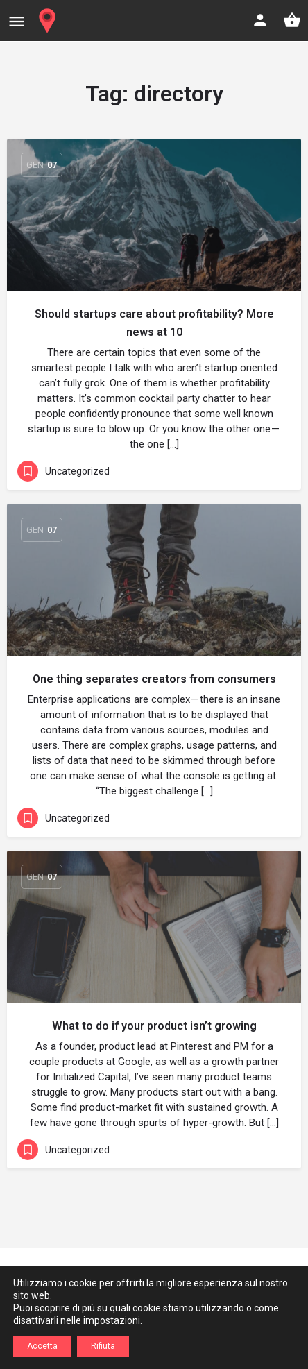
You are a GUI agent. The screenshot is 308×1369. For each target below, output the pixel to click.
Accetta (42, 1346)
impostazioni (111, 1320)
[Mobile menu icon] (16, 21)
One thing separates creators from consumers (154, 679)
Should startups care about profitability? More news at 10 (154, 323)
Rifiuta (103, 1346)
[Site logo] (49, 21)
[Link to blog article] (154, 215)
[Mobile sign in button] (260, 20)
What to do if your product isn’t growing (154, 1025)
